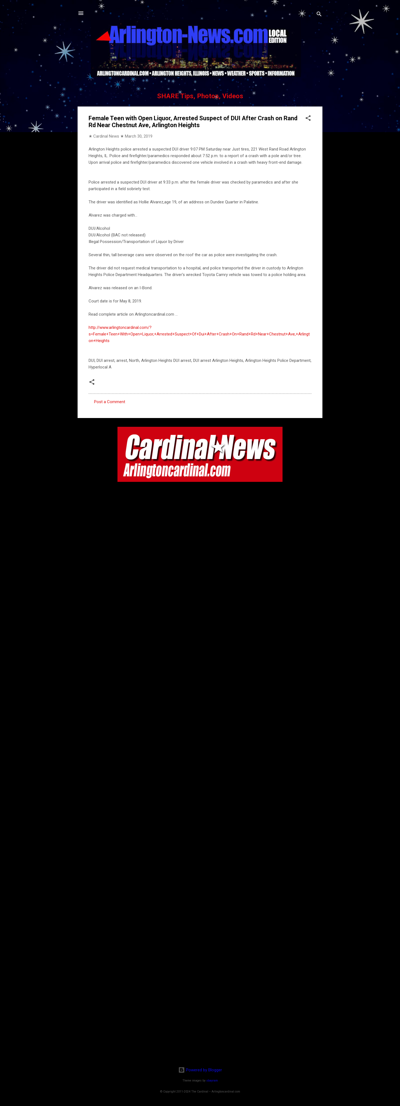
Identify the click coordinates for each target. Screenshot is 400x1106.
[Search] (319, 15)
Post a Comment (109, 401)
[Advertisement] (200, 1026)
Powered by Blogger (200, 1069)
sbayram (212, 1080)
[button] (308, 119)
